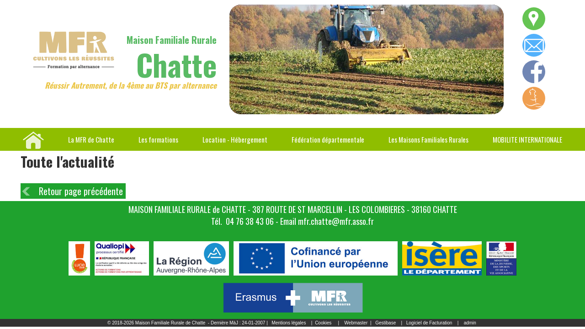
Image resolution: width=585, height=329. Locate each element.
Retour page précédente (81, 191)
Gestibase (385, 322)
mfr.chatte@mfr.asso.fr (336, 221)
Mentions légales (288, 322)
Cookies (323, 322)
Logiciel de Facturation (429, 322)
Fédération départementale (328, 139)
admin (470, 322)
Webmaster (355, 322)
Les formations (158, 139)
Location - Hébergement (234, 139)
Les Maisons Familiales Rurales (428, 139)
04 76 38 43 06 (250, 221)
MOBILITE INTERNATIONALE (527, 139)
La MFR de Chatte (91, 139)
